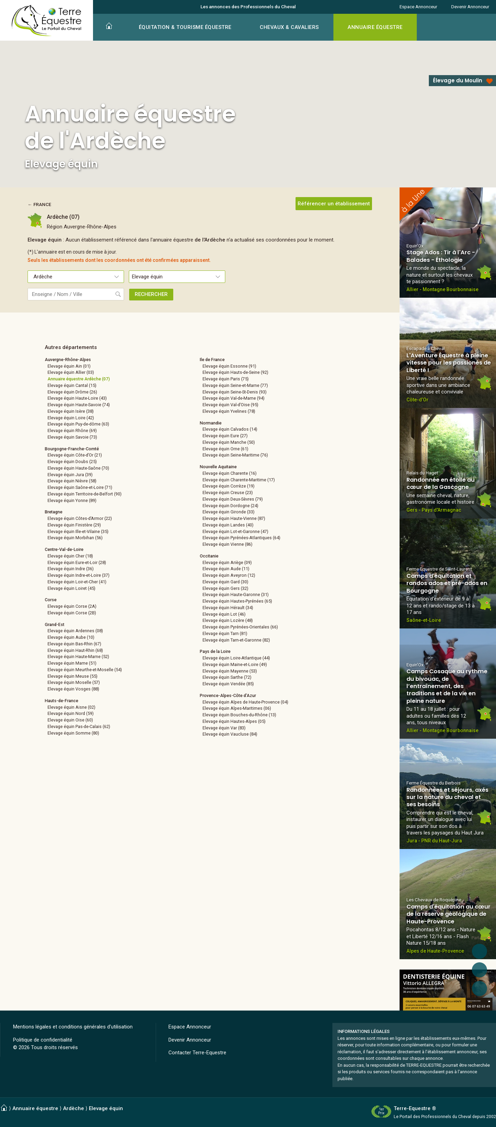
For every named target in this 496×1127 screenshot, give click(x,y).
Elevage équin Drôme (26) (72, 392)
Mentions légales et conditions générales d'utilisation (73, 1027)
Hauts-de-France (61, 700)
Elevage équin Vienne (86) (227, 544)
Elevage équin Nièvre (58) (72, 480)
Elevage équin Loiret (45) (71, 588)
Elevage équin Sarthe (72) (227, 677)
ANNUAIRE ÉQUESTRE (375, 27)
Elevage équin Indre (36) (71, 568)
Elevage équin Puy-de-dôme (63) (78, 424)
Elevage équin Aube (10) (71, 637)
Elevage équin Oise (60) (70, 720)
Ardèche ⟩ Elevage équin (93, 1108)
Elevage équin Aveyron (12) (229, 575)
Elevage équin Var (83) (224, 727)
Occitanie (209, 556)
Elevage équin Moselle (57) (74, 682)
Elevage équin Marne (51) (72, 663)
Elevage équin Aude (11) (226, 568)
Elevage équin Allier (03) (71, 372)
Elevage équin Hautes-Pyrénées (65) (237, 601)
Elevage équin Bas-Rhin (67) (74, 643)
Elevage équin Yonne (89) (72, 500)
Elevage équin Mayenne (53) (230, 671)
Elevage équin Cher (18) (70, 556)
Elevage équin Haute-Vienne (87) (234, 518)
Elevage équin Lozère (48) (228, 620)
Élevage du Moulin (457, 80)
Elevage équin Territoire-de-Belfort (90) (85, 493)
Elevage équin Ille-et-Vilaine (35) (78, 531)
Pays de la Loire (215, 651)
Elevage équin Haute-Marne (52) (78, 656)
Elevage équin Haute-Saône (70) (78, 468)
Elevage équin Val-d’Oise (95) (230, 404)
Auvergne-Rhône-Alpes (68, 359)
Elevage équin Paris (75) (226, 378)
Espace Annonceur (418, 6)
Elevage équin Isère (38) (71, 411)
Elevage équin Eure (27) (225, 435)
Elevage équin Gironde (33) (229, 511)
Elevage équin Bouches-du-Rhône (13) (239, 714)
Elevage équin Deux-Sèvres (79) (233, 499)
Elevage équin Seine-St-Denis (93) (235, 392)
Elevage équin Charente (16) (230, 473)
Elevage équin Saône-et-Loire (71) (80, 487)
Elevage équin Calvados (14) (230, 429)
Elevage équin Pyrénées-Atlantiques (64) (241, 537)
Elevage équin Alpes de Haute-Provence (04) (245, 702)
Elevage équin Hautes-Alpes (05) (234, 721)
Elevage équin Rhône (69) (72, 430)
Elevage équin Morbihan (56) (75, 537)
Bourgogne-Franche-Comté (72, 448)
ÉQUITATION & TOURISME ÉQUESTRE (185, 27)
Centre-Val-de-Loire (64, 549)
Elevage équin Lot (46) (224, 614)
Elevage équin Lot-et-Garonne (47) (235, 531)
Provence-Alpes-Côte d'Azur (228, 695)
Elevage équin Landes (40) (228, 524)
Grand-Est (54, 624)
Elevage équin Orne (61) (225, 448)
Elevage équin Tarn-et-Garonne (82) (236, 640)
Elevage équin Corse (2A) (72, 606)
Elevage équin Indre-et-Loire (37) (79, 575)
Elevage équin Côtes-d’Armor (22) (80, 518)
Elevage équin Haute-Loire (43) (77, 398)
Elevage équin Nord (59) (71, 713)
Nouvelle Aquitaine (218, 466)
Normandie (210, 423)
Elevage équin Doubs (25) (72, 461)
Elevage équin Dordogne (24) (230, 505)
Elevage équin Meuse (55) (72, 676)
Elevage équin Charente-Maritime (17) (239, 479)
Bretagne (53, 511)
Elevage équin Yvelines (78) (229, 411)
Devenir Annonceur (470, 6)
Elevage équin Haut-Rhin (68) (75, 650)
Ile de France (212, 359)
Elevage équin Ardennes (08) (75, 630)
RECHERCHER (151, 294)
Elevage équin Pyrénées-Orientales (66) (240, 626)
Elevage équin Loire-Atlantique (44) (236, 657)
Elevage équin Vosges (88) (73, 688)
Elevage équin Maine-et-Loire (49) (235, 664)
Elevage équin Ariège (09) (227, 562)
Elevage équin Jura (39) (70, 474)
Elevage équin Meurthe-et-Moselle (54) (85, 669)
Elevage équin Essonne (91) (229, 366)
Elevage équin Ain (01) (69, 366)
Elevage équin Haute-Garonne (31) (236, 594)
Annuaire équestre (35, 1108)
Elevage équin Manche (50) (229, 442)
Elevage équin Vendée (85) (228, 683)
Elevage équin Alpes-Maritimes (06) (237, 708)
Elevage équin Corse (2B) (72, 612)
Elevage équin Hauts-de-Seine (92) (235, 372)
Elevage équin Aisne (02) (71, 707)
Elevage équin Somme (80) (73, 733)
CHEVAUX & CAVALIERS (289, 27)
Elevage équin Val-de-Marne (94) (234, 398)
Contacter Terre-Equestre (197, 1052)
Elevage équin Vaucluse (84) (230, 734)
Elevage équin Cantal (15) (72, 385)
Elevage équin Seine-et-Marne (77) (235, 385)
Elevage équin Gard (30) (225, 581)
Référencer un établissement (334, 204)
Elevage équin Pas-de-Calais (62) (79, 726)
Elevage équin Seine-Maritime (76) (235, 455)
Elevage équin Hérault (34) (228, 607)
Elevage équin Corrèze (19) (229, 486)
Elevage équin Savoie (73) (72, 437)
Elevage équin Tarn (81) (225, 633)
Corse (50, 599)
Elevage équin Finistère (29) (74, 524)
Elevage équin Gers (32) (225, 588)
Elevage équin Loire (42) (71, 417)
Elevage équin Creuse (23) (228, 492)
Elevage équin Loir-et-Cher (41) (77, 581)
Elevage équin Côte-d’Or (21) (75, 455)
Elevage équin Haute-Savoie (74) (79, 404)
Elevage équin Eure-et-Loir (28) (77, 562)
